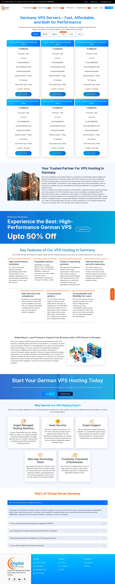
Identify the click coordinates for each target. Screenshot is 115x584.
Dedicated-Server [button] (84, 8)
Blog (85, 2)
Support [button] (96, 8)
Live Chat (48, 394)
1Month (35, 34)
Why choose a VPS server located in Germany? (25, 502)
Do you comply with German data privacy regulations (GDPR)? (31, 523)
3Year (80, 34)
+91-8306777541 (105, 2)
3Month (45, 34)
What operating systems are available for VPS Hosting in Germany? (33, 538)
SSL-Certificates (29, 8)
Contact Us (83, 229)
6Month (54, 34)
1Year (63, 33)
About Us (89, 562)
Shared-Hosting (44, 8)
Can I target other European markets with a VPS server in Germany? (33, 530)
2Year (71, 34)
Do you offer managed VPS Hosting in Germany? (27, 545)
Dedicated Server (41, 569)
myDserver (93, 2)
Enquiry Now (65, 394)
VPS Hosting (39, 573)
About (101, 8)
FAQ (62, 569)
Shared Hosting (40, 562)
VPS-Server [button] (70, 8)
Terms (63, 562)
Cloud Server (39, 566)
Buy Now (23, 94)
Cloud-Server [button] (58, 8)
